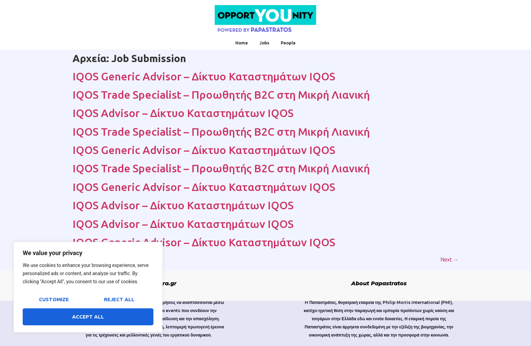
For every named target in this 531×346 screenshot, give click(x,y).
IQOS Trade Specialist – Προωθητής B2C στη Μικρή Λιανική (221, 95)
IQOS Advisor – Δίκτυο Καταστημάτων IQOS (183, 113)
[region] (88, 287)
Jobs (264, 42)
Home (241, 42)
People (288, 42)
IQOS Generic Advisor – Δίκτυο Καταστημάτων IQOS (203, 76)
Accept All (88, 317)
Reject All (119, 300)
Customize (54, 300)
